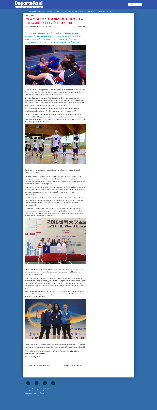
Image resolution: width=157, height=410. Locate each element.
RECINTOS (101, 11)
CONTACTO (111, 11)
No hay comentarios (82, 26)
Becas (27, 15)
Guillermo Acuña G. (33, 26)
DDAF (32, 15)
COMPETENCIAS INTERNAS (75, 11)
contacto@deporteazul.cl (32, 396)
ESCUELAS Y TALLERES (45, 11)
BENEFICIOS (91, 11)
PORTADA (32, 11)
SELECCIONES (58, 11)
